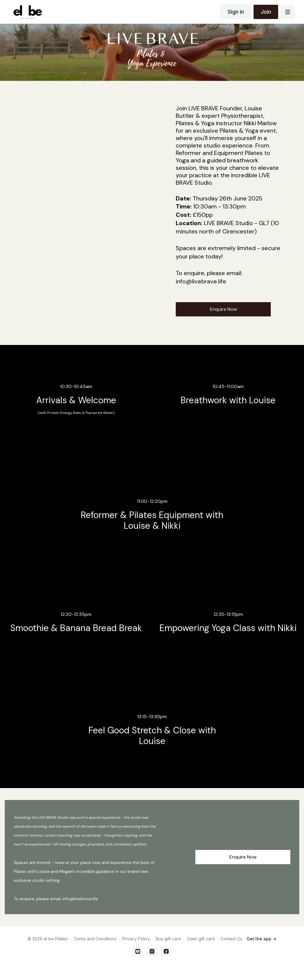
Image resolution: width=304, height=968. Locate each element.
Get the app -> (261, 938)
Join (266, 12)
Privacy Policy (136, 938)
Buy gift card (168, 938)
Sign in (236, 12)
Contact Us (231, 938)
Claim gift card (201, 938)
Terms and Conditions (95, 938)
